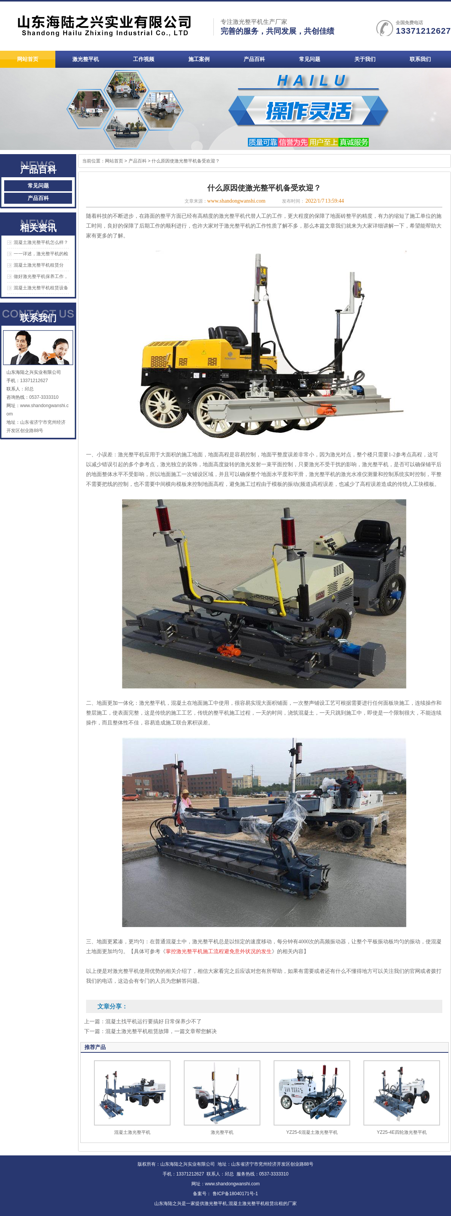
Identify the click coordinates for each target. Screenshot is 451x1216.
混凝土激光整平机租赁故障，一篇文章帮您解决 (161, 1031)
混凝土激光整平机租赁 (251, 1203)
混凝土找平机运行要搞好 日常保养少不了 (153, 1021)
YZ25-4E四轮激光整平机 (401, 1132)
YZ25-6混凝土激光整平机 (311, 1132)
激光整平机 (222, 1132)
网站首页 (114, 161)
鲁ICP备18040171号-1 (234, 1193)
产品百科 (38, 198)
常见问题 (38, 186)
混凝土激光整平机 (132, 1132)
